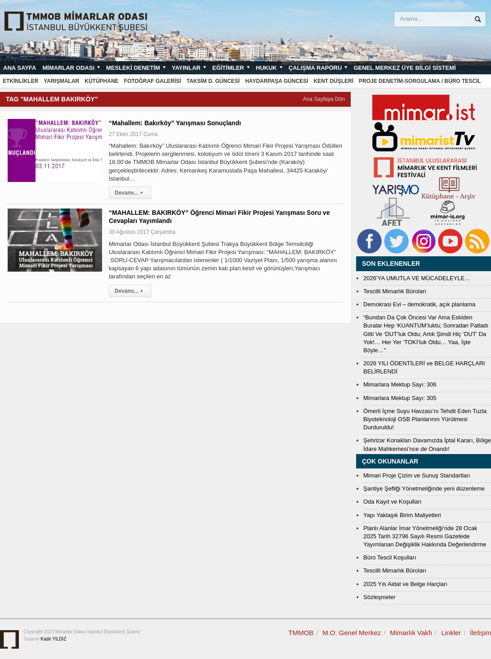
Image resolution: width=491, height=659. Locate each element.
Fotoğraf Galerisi (152, 81)
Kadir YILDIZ (53, 638)
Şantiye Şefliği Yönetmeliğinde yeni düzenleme (424, 488)
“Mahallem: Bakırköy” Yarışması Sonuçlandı (175, 123)
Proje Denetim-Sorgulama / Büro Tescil (420, 81)
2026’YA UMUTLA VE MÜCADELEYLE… (416, 278)
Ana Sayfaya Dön (324, 99)
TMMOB (300, 632)
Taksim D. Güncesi (213, 81)
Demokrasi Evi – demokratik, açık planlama (419, 304)
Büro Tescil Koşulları (389, 557)
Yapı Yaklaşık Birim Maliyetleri (402, 515)
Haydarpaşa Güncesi (276, 81)
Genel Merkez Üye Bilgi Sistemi (404, 67)
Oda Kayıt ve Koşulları (392, 501)
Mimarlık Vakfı (411, 632)
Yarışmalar (61, 81)
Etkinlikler (20, 81)
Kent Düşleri (333, 81)
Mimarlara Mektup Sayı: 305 (400, 398)
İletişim (480, 632)
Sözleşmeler (379, 597)
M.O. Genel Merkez (351, 632)
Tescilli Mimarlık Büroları (394, 291)
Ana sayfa (19, 67)
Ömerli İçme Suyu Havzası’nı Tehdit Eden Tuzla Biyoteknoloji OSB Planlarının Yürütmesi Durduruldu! (425, 419)
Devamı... (130, 193)
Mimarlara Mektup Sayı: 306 (400, 384)
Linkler (451, 632)
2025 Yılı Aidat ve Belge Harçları (405, 584)
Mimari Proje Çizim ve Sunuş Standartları (416, 475)
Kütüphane (101, 81)
